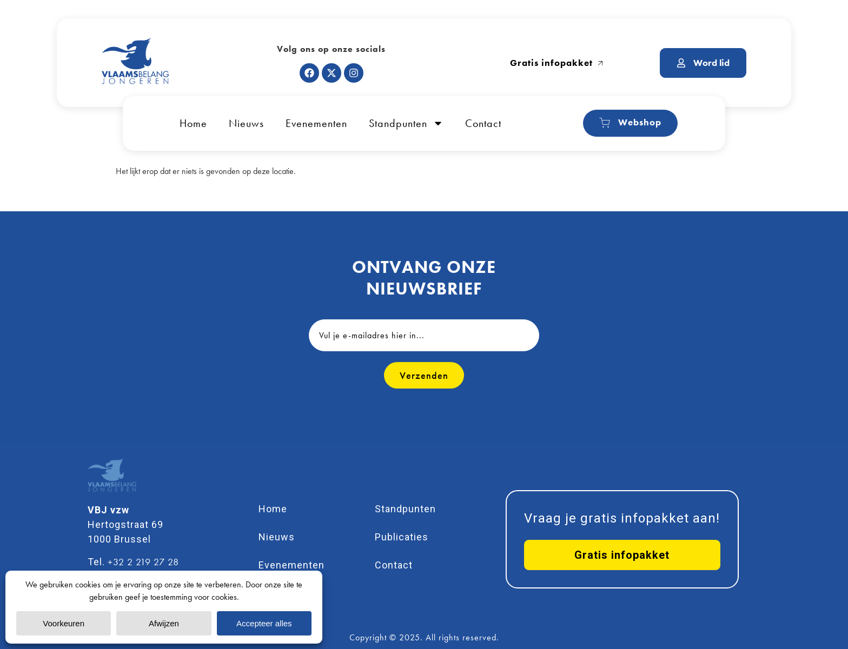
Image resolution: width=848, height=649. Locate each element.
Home (193, 123)
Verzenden (424, 375)
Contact (483, 123)
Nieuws (246, 123)
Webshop (630, 122)
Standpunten (406, 123)
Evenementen (316, 123)
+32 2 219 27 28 (143, 562)
